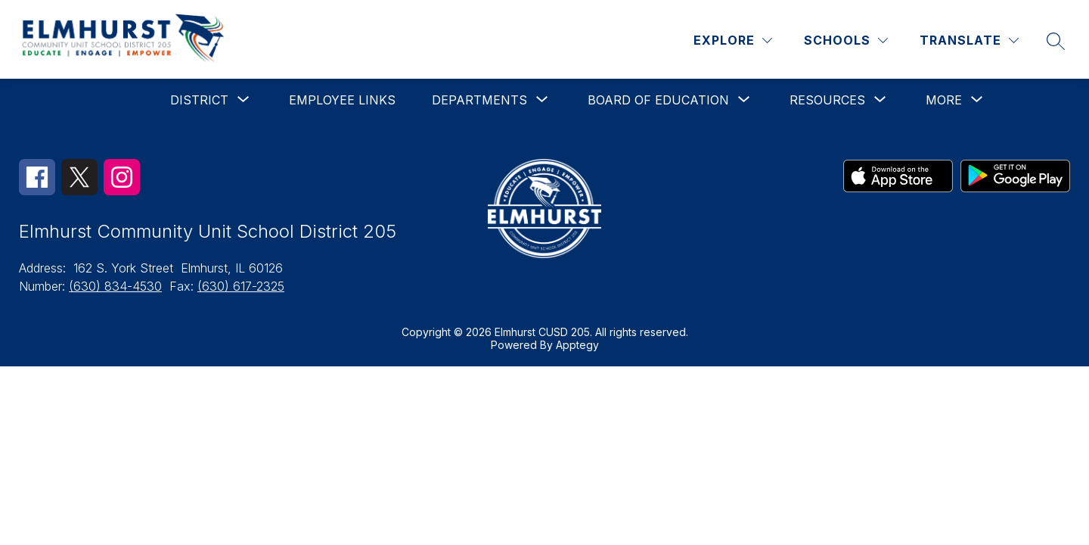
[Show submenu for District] (199, 100)
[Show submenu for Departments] (479, 100)
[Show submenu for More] (944, 100)
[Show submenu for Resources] (827, 100)
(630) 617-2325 (240, 286)
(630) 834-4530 (115, 286)
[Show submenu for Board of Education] (658, 100)
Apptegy (577, 344)
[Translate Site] (969, 40)
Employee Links (342, 99)
